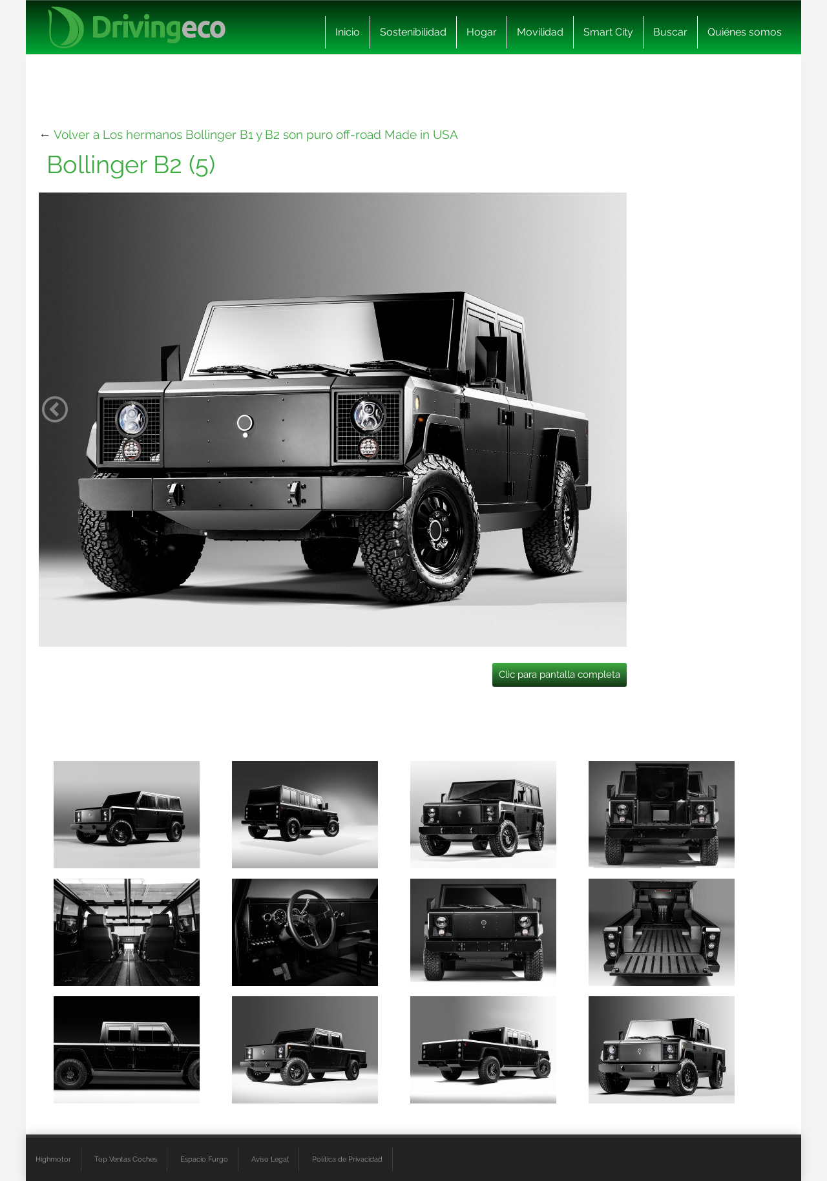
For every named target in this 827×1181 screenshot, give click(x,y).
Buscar (670, 32)
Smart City (608, 32)
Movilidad (540, 32)
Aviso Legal (270, 1159)
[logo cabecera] (136, 27)
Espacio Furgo (204, 1159)
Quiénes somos (744, 32)
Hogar (481, 32)
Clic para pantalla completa (559, 674)
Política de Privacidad (347, 1159)
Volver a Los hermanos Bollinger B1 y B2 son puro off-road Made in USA (256, 134)
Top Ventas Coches (125, 1159)
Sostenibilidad (413, 32)
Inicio (347, 32)
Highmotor (53, 1159)
